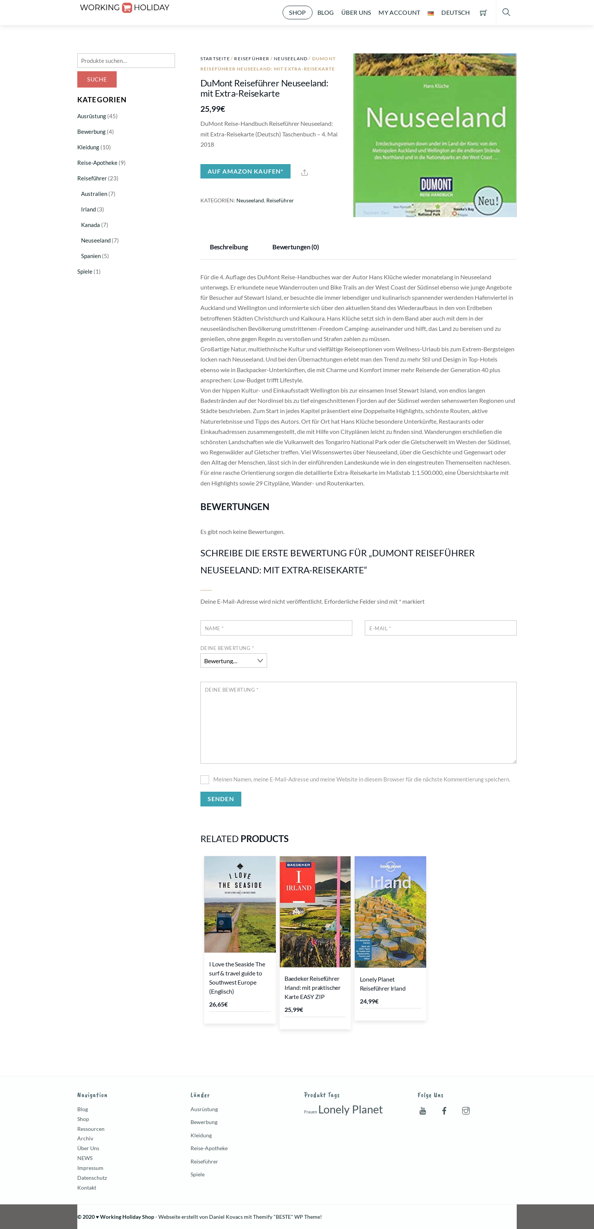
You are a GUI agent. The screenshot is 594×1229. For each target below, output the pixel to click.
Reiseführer (251, 58)
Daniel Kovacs (226, 1216)
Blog (325, 12)
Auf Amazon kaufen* (245, 171)
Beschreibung (229, 247)
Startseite (215, 58)
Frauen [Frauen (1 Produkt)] (310, 1111)
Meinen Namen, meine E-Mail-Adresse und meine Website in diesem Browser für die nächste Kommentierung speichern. (361, 779)
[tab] (231, 248)
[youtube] (422, 1109)
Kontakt (86, 1187)
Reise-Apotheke (97, 162)
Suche (97, 79)
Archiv (85, 1138)
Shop (297, 12)
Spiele (84, 271)
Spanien (91, 255)
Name (214, 628)
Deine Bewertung (227, 648)
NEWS (84, 1158)
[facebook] (444, 1109)
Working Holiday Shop (127, 1216)
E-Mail (380, 628)
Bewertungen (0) (295, 247)
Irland (88, 209)
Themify (262, 1216)
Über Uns (356, 12)
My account (399, 12)
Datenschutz (92, 1177)
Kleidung (88, 147)
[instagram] (466, 1109)
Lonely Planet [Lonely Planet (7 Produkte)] (350, 1109)
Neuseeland (291, 58)
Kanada (90, 224)
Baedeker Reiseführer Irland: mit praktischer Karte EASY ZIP (312, 987)
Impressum (90, 1168)
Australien (94, 193)
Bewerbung (91, 131)
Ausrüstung (91, 116)
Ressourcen (91, 1129)
